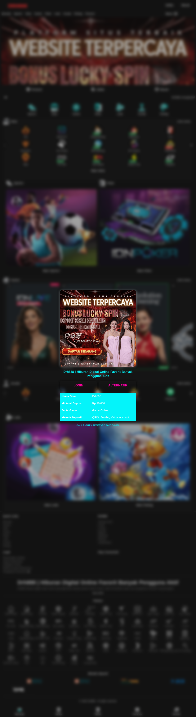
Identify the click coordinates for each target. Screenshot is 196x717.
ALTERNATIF (117, 385)
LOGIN (78, 385)
